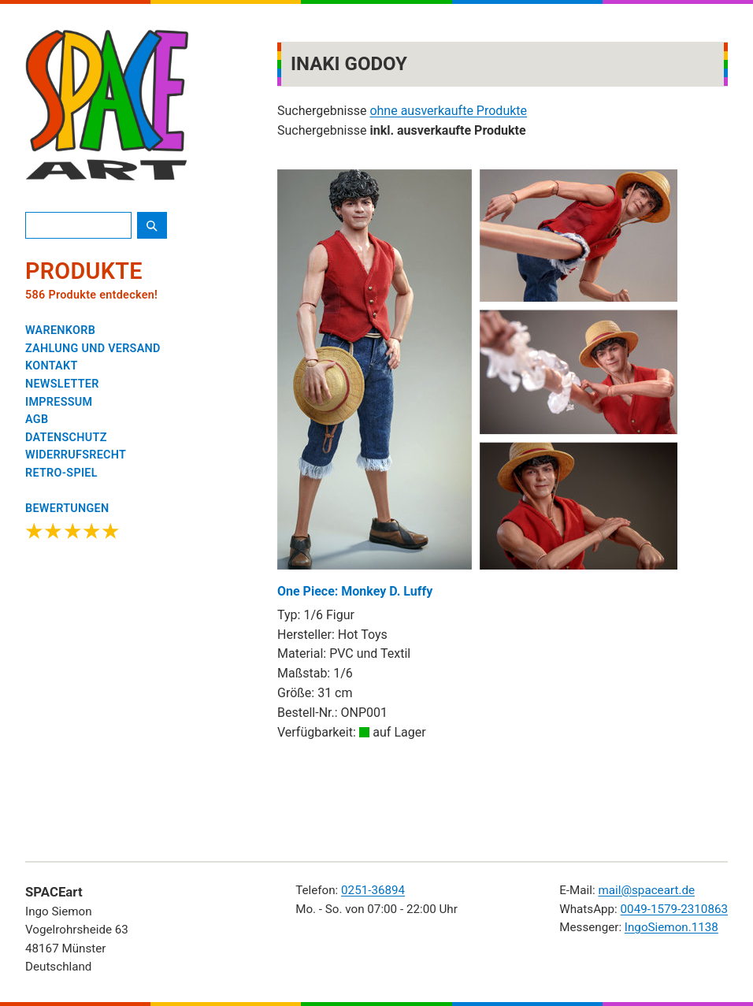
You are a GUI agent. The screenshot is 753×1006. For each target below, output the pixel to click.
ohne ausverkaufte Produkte (448, 110)
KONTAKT (51, 366)
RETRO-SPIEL (61, 473)
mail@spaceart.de (646, 890)
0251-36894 (373, 890)
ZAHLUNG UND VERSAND (93, 348)
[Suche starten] (152, 225)
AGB (36, 419)
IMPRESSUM (58, 402)
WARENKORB (60, 330)
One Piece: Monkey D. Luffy (477, 384)
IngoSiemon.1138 (671, 927)
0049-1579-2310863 (674, 909)
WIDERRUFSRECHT (75, 455)
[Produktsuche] (78, 225)
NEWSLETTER (62, 384)
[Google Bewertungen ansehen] (73, 523)
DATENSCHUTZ (66, 437)
